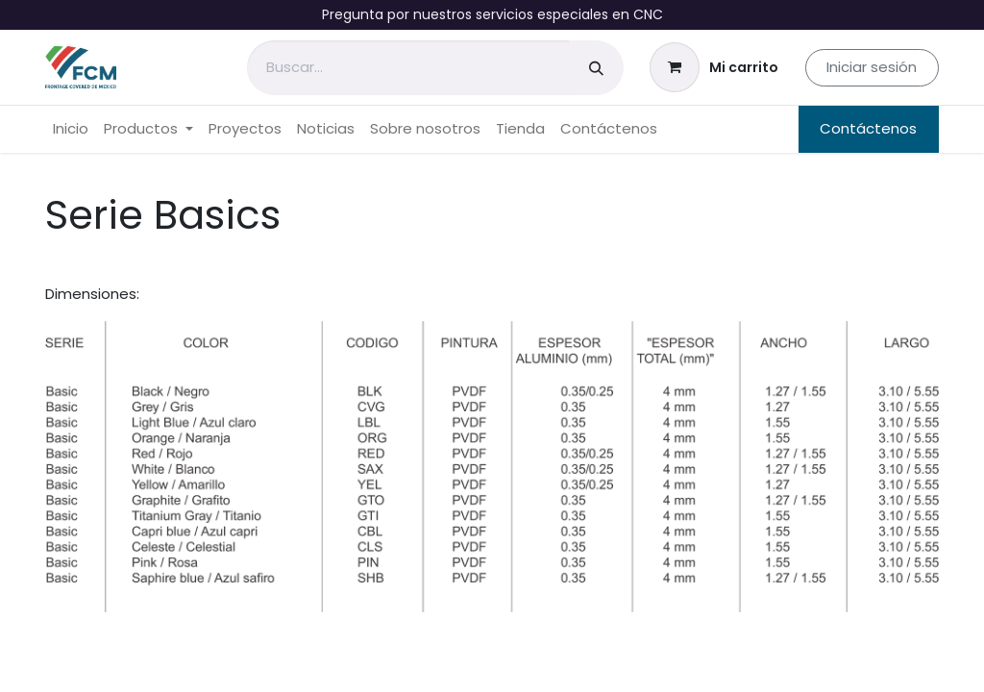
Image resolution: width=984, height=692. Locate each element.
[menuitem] (70, 129)
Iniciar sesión (871, 67)
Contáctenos (868, 128)
